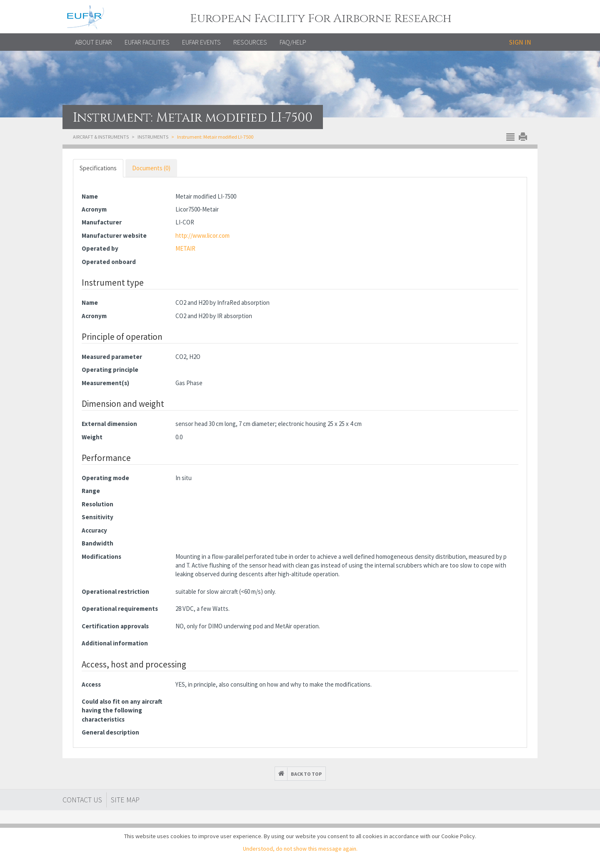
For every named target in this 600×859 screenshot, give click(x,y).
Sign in (520, 42)
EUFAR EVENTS (201, 42)
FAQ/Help (293, 42)
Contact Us (82, 799)
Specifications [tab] (98, 168)
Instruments (153, 137)
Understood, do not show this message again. (300, 848)
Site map (125, 799)
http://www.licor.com (202, 235)
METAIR (185, 248)
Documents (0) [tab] (151, 168)
